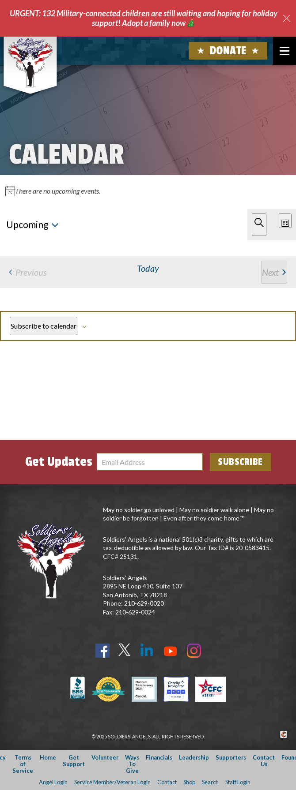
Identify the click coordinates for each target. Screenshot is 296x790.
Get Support (74, 761)
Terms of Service (22, 764)
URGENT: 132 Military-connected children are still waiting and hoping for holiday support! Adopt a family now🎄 (143, 18)
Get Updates (58, 462)
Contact (167, 782)
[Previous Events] (28, 272)
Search (210, 782)
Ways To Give (132, 764)
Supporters (231, 757)
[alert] (148, 191)
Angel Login (53, 782)
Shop (189, 782)
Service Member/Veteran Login (112, 782)
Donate (228, 50)
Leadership (194, 757)
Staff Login (237, 782)
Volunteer (104, 757)
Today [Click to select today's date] (148, 268)
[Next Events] (274, 272)
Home (48, 757)
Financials (159, 757)
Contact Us (264, 761)
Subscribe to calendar (43, 326)
